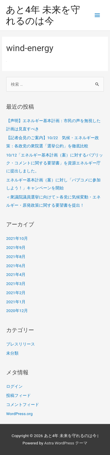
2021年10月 (17, 238)
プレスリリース (20, 344)
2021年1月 (16, 301)
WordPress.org (19, 413)
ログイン (14, 386)
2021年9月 (16, 247)
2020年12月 (17, 310)
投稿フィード (18, 395)
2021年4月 (16, 274)
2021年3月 (16, 283)
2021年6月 (16, 265)
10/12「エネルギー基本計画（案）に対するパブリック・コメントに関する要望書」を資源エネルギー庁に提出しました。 (54, 163)
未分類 (12, 353)
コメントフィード (22, 404)
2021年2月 (16, 292)
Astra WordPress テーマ (65, 443)
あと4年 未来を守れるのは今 (43, 15)
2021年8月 (16, 256)
